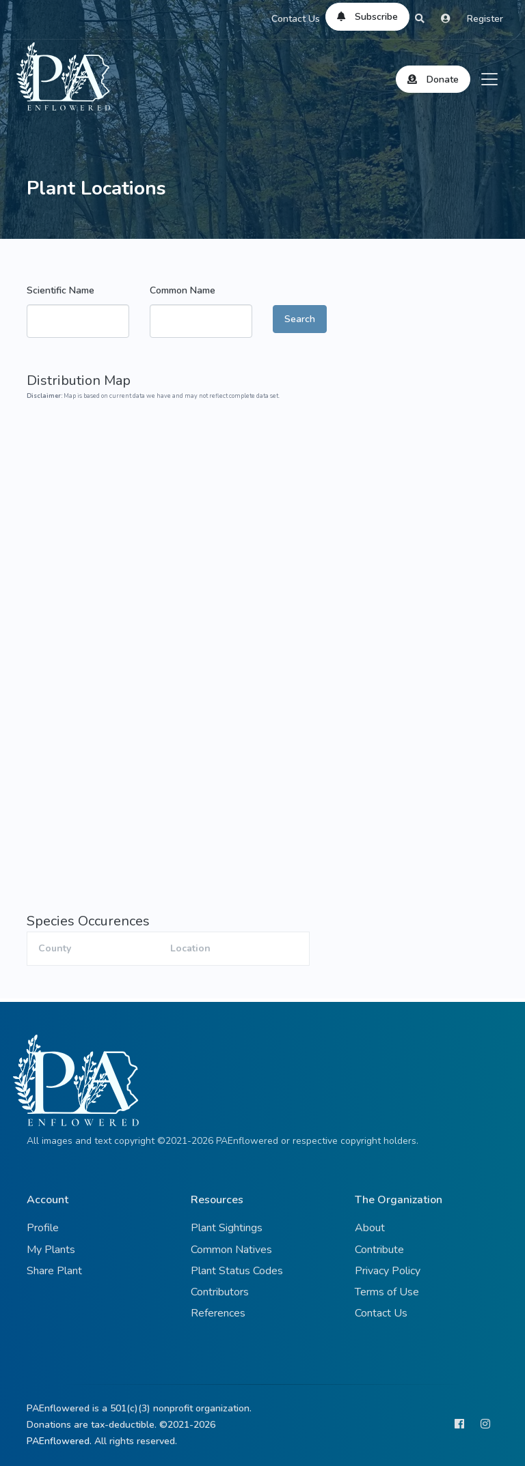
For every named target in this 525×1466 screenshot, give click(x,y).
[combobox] (78, 321)
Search (299, 319)
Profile (43, 1227)
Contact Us (295, 18)
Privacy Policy (387, 1270)
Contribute (379, 1249)
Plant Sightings (226, 1227)
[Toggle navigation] (489, 79)
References (218, 1313)
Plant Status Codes (237, 1270)
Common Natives (231, 1249)
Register (485, 18)
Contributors (220, 1291)
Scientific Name (60, 290)
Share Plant (54, 1270)
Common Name (182, 290)
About (370, 1227)
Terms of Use (387, 1291)
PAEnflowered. (59, 1441)
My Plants (51, 1249)
